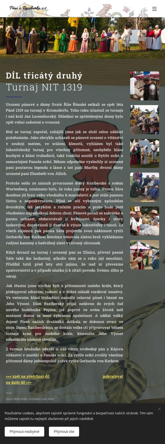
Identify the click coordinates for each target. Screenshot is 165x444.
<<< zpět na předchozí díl (27, 376)
